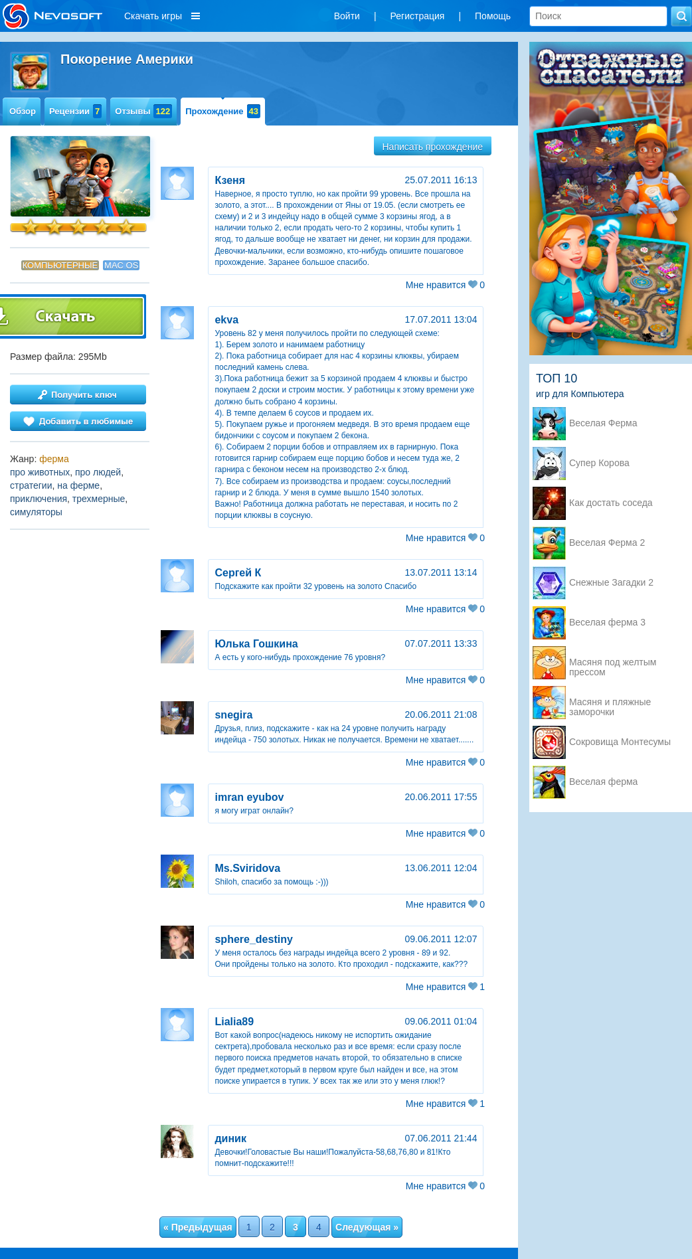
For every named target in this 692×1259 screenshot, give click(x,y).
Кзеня (230, 180)
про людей (98, 472)
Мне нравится (445, 285)
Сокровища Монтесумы (620, 742)
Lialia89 (234, 1021)
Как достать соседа (611, 503)
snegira (233, 714)
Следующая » (366, 1227)
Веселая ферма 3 (607, 623)
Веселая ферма (603, 782)
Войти (347, 16)
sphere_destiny (253, 939)
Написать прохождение (433, 146)
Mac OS (121, 265)
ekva (226, 319)
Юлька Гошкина (256, 643)
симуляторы (36, 512)
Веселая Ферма (603, 423)
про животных (40, 472)
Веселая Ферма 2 (607, 543)
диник (230, 1138)
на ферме (78, 485)
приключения (38, 498)
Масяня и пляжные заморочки (610, 703)
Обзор (22, 111)
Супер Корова (599, 463)
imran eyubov (249, 797)
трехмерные (98, 498)
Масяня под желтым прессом (612, 663)
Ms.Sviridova (247, 868)
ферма (54, 459)
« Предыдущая (197, 1227)
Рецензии (75, 111)
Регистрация (417, 16)
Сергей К (238, 572)
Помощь (493, 16)
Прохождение (222, 111)
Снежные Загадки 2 (611, 583)
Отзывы (143, 111)
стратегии (31, 485)
